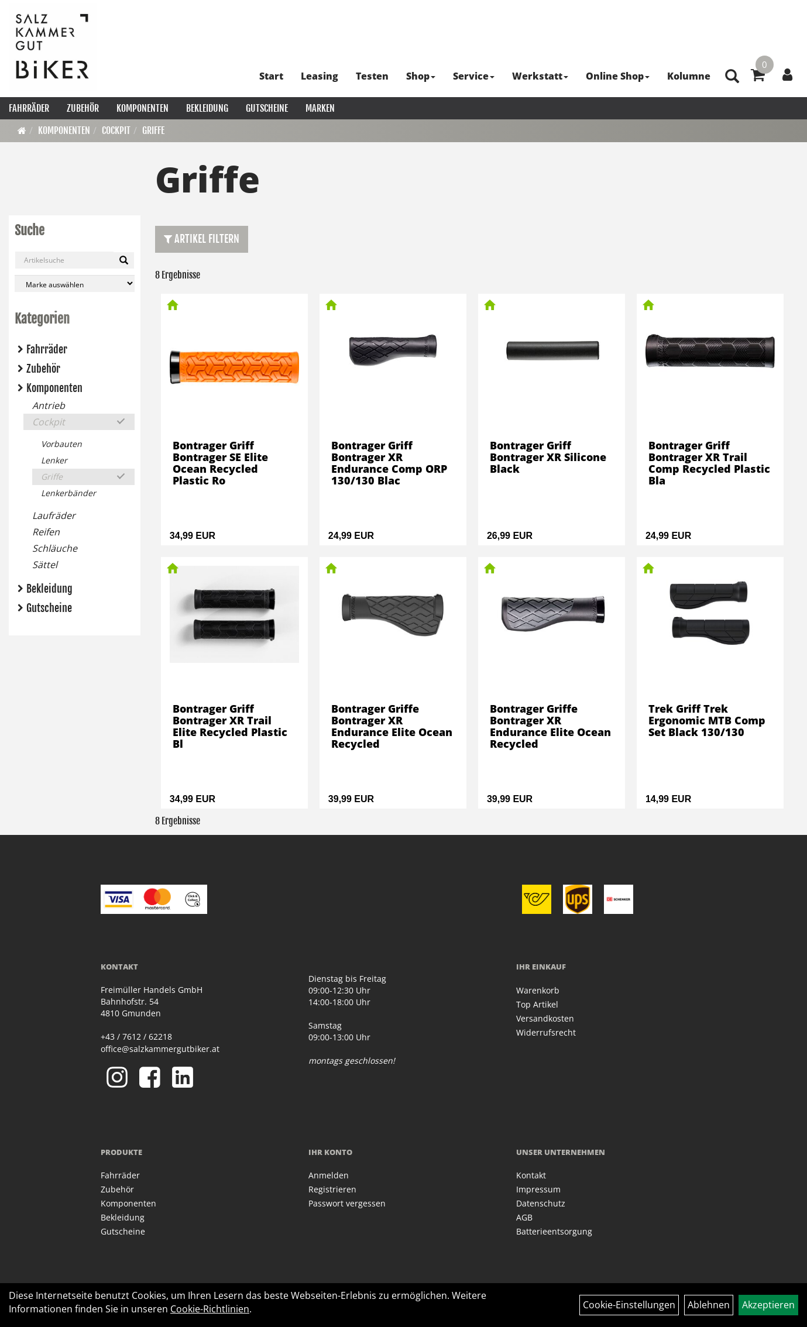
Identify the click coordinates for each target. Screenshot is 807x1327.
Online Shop (618, 76)
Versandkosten (545, 1018)
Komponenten (142, 108)
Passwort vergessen (347, 1203)
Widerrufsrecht (546, 1032)
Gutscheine (267, 108)
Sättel (44, 564)
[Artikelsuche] (732, 77)
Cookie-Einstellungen (629, 1304)
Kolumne (688, 76)
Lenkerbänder (68, 493)
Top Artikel (537, 1004)
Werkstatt (540, 76)
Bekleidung (207, 108)
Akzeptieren (768, 1304)
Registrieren (332, 1189)
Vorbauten (61, 443)
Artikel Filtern (201, 238)
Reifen (46, 531)
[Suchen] (124, 260)
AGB (524, 1217)
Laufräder (53, 515)
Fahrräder (29, 108)
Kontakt (531, 1175)
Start (271, 76)
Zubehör (83, 108)
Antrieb (48, 405)
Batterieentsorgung (554, 1231)
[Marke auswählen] (75, 283)
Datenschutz (540, 1203)
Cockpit (116, 130)
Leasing (319, 76)
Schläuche (54, 548)
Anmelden (328, 1175)
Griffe (153, 130)
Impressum (538, 1189)
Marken (320, 108)
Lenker (54, 460)
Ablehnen (709, 1304)
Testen (372, 76)
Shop (420, 76)
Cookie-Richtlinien (209, 1308)
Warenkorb (537, 990)
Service (473, 76)
